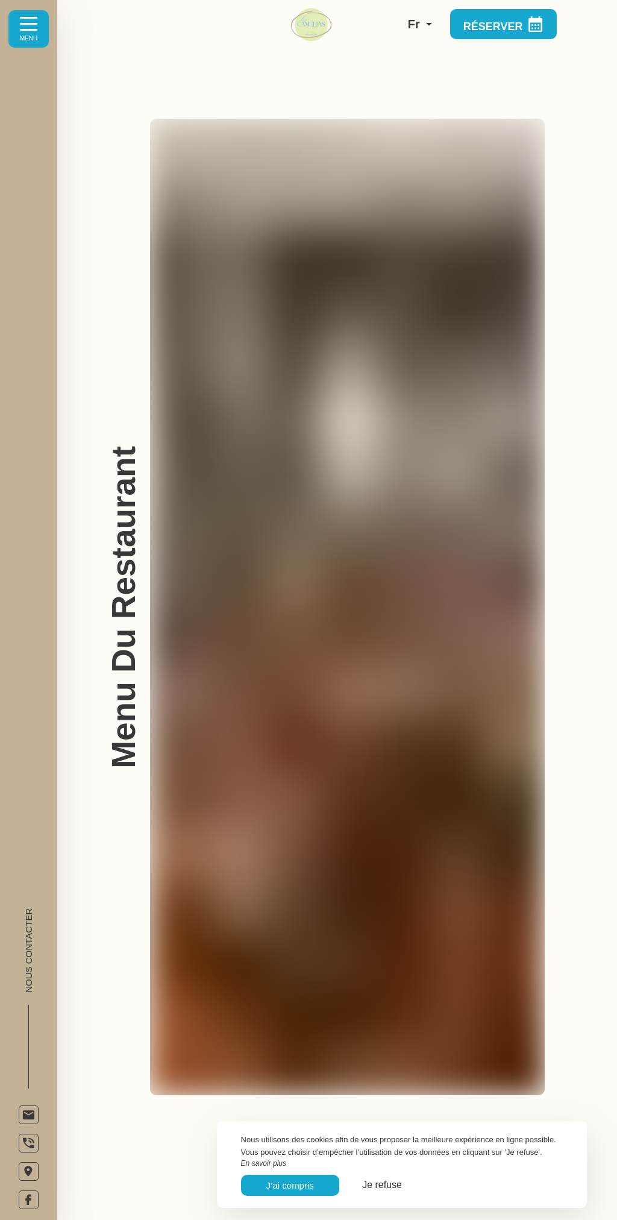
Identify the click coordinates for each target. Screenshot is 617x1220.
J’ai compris (290, 1185)
